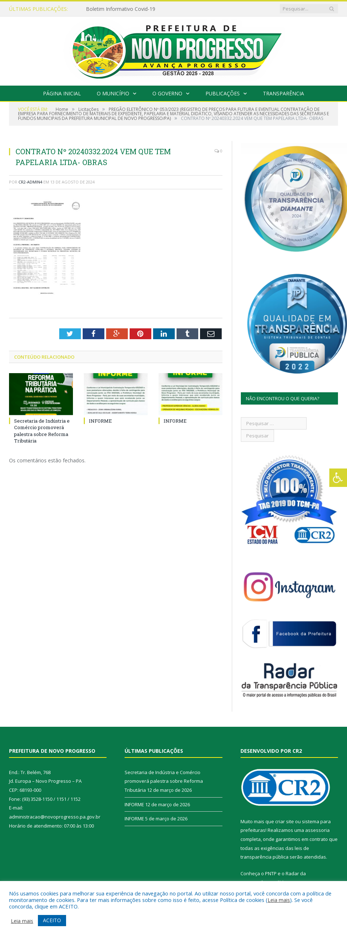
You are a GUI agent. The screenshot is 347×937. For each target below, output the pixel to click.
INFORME (100, 421)
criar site (284, 821)
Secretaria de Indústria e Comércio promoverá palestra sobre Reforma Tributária (42, 431)
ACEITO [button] (52, 920)
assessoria (317, 830)
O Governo (167, 93)
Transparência (283, 93)
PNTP (271, 873)
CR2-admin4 (30, 182)
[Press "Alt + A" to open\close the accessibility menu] (338, 477)
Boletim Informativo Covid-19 (120, 9)
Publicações (222, 93)
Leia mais (279, 899)
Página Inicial (62, 93)
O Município (113, 93)
